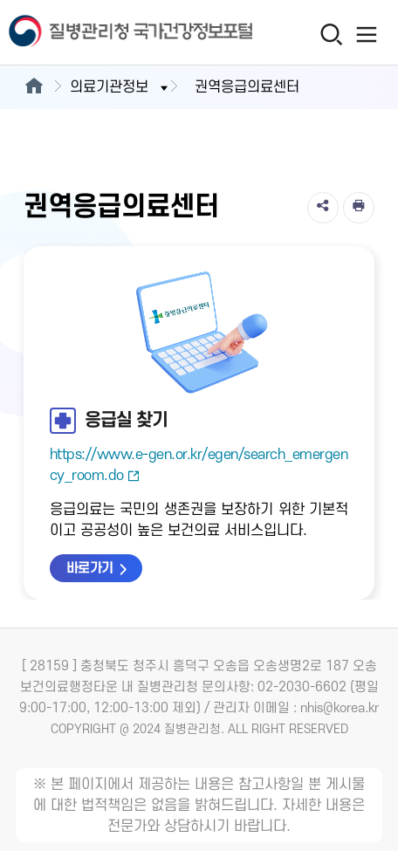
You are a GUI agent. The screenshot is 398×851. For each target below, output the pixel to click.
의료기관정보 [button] (120, 87)
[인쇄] (358, 207)
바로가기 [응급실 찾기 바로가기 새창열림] (89, 568)
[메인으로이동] (33, 87)
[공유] (323, 207)
